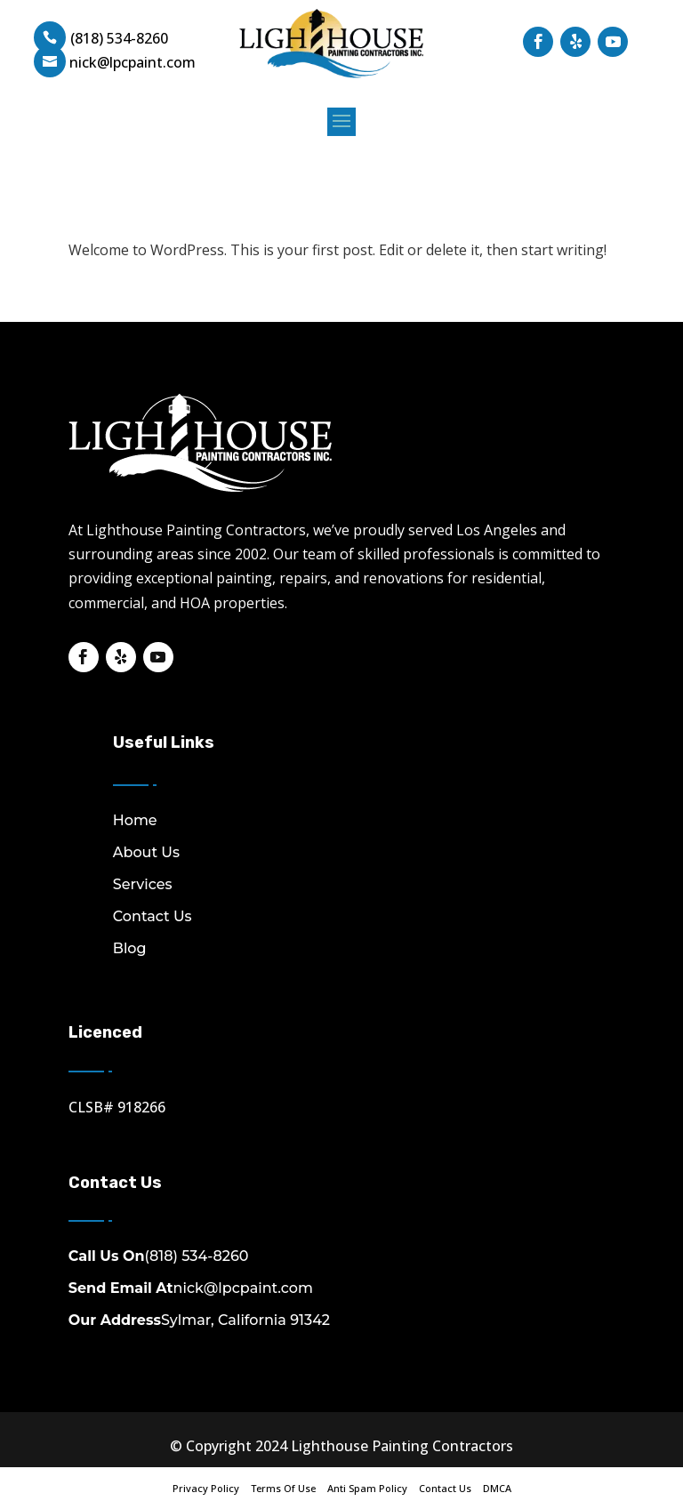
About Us (146, 852)
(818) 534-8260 (119, 38)
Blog (130, 948)
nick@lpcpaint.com (190, 1288)
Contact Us (152, 916)
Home (135, 820)
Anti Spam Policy (367, 1488)
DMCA (497, 1488)
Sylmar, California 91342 (199, 1320)
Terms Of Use (283, 1488)
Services (143, 884)
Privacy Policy (206, 1488)
